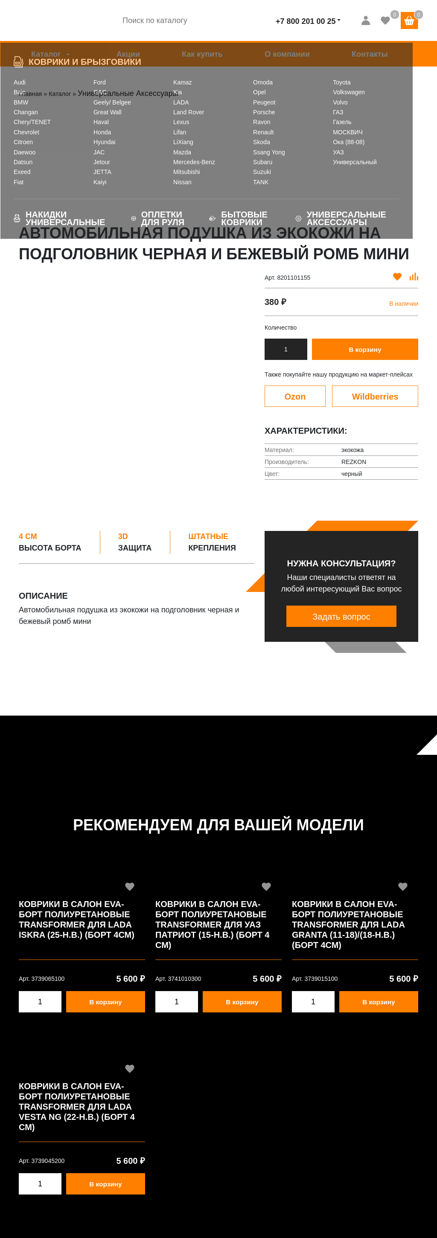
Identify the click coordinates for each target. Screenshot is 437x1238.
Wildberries (375, 396)
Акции (128, 54)
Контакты (370, 54)
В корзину (367, 349)
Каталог (46, 54)
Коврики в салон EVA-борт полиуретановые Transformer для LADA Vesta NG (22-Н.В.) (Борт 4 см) (77, 1106)
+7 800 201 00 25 (306, 21)
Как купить (202, 54)
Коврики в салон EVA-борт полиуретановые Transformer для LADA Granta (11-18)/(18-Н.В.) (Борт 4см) (348, 924)
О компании (287, 54)
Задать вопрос (341, 616)
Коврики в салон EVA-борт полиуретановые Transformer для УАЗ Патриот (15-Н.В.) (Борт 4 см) (212, 924)
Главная (33, 93)
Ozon (295, 396)
